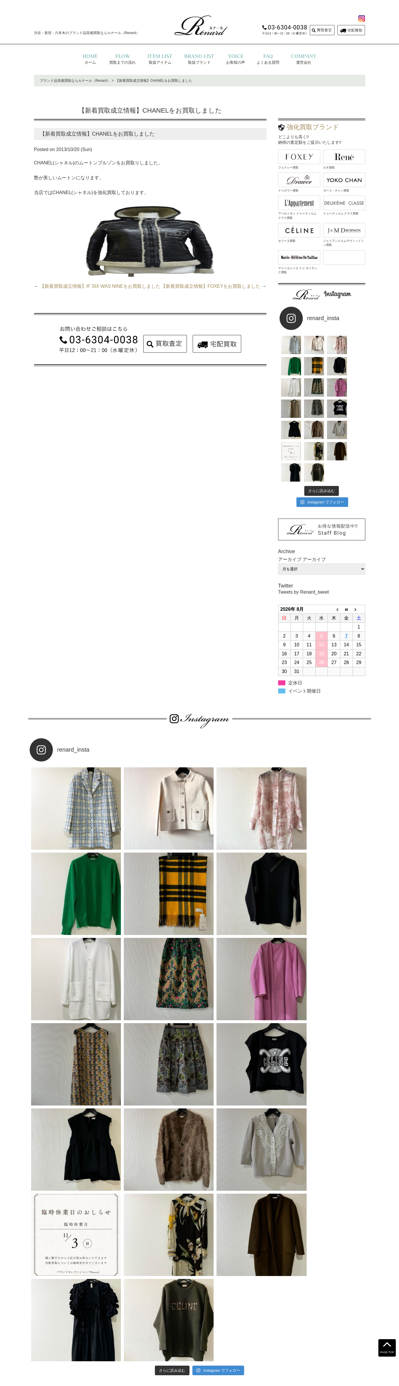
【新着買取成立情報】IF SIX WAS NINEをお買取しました (100, 286)
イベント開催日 (304, 648)
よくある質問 (144, 1341)
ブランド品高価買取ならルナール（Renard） (75, 81)
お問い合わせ (237, 1341)
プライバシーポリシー (180, 1341)
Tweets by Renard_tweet (303, 549)
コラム (260, 1341)
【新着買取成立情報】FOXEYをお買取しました (210, 286)
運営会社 (212, 1341)
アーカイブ (314, 517)
